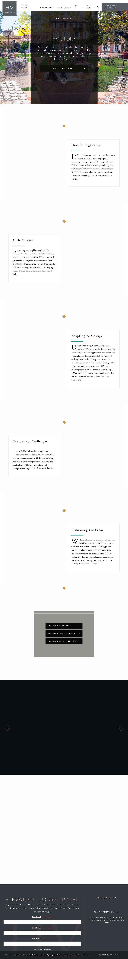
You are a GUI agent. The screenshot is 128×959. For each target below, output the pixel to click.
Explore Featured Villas (61, 633)
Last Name (42, 938)
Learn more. (85, 955)
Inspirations (63, 7)
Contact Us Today (62, 68)
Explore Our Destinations (62, 641)
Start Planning (114, 7)
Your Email (42, 917)
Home (58, 18)
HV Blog (88, 6)
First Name (42, 928)
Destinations (46, 7)
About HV (76, 6)
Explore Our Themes (59, 626)
